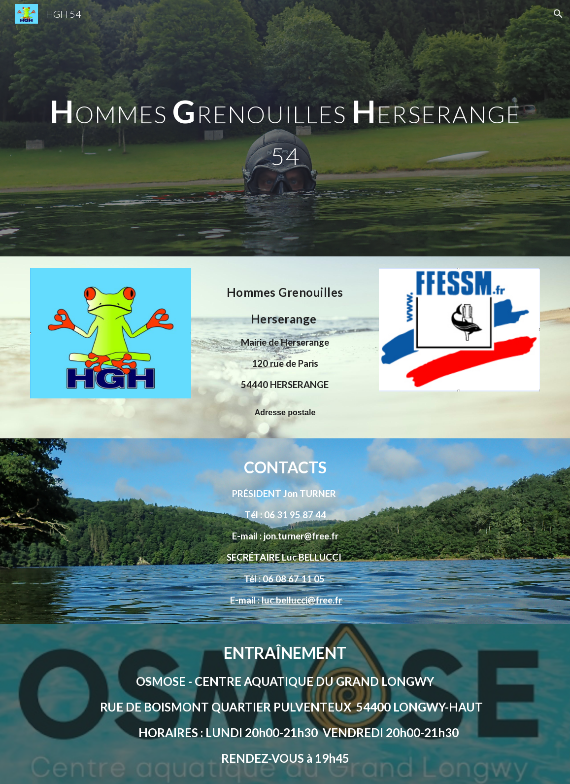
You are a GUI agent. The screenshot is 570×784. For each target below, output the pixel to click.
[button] (558, 14)
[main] (285, 128)
